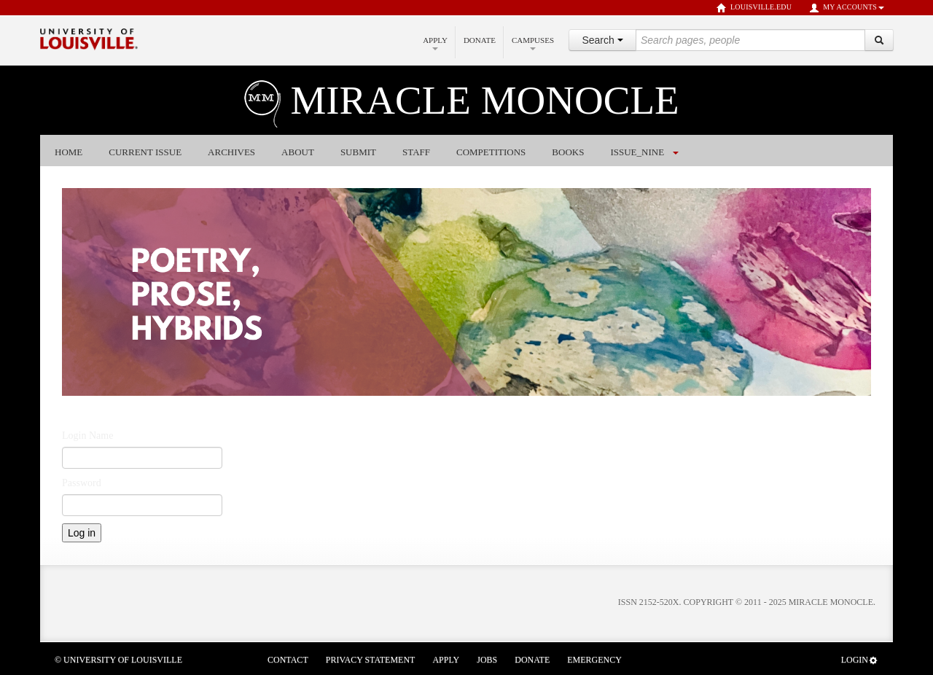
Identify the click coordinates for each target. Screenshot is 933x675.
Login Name (87, 435)
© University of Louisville (118, 660)
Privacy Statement (370, 660)
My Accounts (846, 8)
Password (81, 482)
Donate (480, 40)
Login (859, 660)
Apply (435, 43)
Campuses (533, 43)
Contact (288, 660)
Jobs (487, 660)
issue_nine (637, 152)
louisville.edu (754, 8)
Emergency (594, 660)
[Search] (879, 40)
